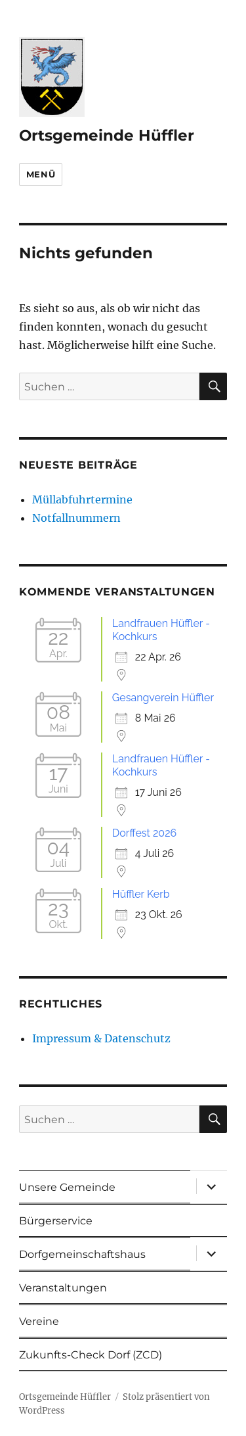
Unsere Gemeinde (67, 1187)
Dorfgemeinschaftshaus (82, 1254)
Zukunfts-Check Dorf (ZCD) (90, 1355)
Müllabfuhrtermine (82, 499)
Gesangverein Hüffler (163, 697)
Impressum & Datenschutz (101, 1038)
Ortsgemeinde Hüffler (106, 135)
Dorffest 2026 (144, 833)
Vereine (39, 1321)
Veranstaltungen (63, 1288)
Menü (40, 174)
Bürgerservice (55, 1221)
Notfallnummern (76, 517)
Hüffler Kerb (141, 894)
